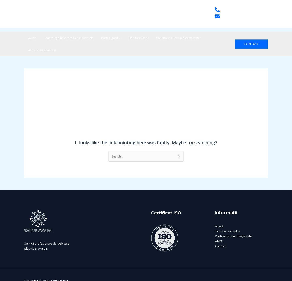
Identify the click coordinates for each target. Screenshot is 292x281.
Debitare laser (131, 38)
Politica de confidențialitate (233, 224)
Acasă (31, 38)
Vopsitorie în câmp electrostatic (168, 38)
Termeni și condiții (227, 219)
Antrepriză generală (209, 38)
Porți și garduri (106, 38)
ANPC (218, 229)
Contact (220, 234)
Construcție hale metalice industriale (66, 38)
